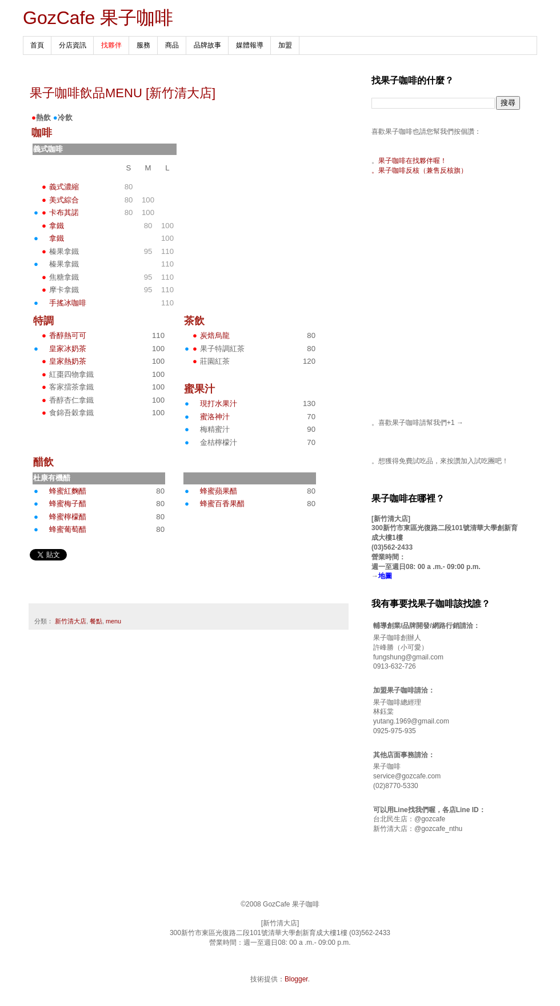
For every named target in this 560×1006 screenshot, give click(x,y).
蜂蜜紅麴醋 (67, 491)
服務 (143, 45)
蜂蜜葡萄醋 (67, 529)
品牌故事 (207, 45)
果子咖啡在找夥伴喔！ (412, 161)
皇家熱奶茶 (67, 361)
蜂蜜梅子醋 (67, 503)
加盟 (285, 45)
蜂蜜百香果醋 (222, 503)
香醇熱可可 (67, 335)
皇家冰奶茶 (67, 348)
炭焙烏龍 (215, 335)
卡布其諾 (64, 212)
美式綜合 (64, 200)
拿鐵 (56, 225)
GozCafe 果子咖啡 (98, 17)
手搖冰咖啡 (67, 303)
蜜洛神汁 (215, 416)
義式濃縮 (64, 186)
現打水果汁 (218, 403)
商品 (172, 45)
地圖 (385, 576)
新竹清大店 (70, 621)
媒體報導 (249, 45)
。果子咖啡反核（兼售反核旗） (419, 170)
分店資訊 (72, 45)
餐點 (96, 621)
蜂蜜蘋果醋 (218, 491)
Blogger (296, 979)
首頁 (37, 45)
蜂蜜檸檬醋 (67, 516)
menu (113, 621)
